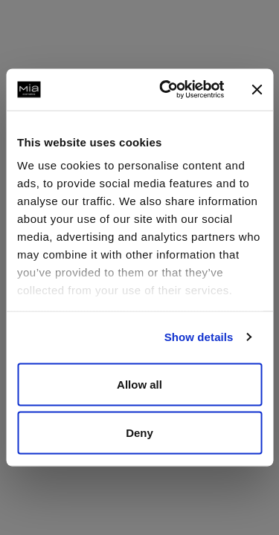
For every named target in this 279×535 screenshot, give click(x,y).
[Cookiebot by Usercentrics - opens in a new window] (166, 90)
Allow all (139, 383)
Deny (139, 433)
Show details (199, 337)
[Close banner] (256, 89)
